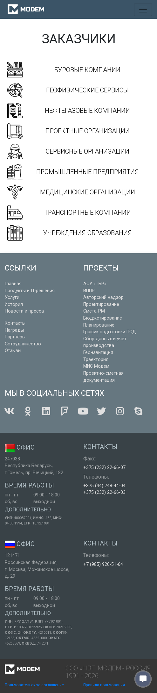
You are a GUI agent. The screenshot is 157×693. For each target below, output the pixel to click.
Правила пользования (104, 685)
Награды (14, 330)
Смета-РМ (94, 311)
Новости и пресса (24, 311)
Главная (13, 283)
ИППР (89, 290)
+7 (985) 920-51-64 (103, 564)
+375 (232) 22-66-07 (104, 467)
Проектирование (101, 304)
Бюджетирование (102, 318)
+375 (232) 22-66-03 (104, 492)
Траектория (95, 359)
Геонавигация (98, 352)
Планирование (98, 325)
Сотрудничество (23, 344)
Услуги (12, 297)
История (14, 304)
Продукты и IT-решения (30, 290)
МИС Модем (96, 366)
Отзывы (13, 350)
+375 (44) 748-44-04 (104, 485)
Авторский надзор (103, 297)
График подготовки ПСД (109, 332)
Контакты (15, 323)
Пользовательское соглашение (34, 685)
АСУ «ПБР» (94, 283)
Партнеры (15, 337)
